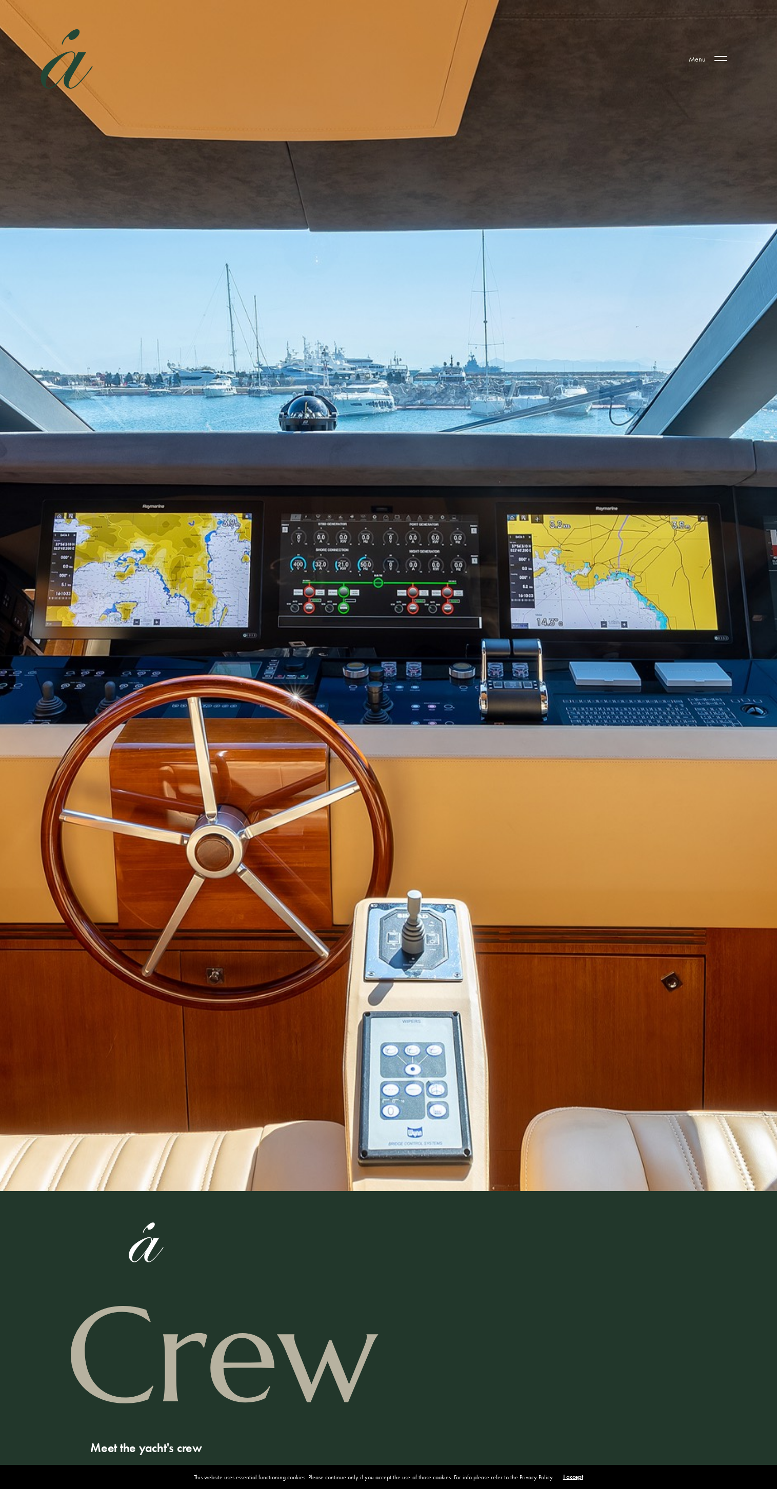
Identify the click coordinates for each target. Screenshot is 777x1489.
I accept (573, 1477)
